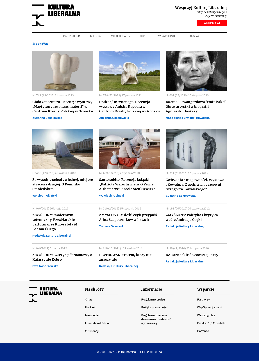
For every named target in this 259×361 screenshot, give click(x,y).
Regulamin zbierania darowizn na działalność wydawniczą (156, 319)
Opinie (143, 36)
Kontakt (90, 307)
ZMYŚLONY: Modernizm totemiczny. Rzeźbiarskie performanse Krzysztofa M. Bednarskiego (55, 222)
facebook (31, 313)
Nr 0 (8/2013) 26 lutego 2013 (50, 208)
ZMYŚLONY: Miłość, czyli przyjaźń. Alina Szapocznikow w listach (128, 217)
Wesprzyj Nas (206, 315)
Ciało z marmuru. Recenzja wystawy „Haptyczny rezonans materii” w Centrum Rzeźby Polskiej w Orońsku (62, 106)
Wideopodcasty (120, 36)
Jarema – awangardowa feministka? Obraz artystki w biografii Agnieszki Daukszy (196, 106)
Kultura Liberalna (56, 15)
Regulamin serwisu (153, 299)
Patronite (203, 331)
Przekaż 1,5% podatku (211, 323)
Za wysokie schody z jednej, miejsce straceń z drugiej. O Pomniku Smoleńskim (62, 184)
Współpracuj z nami (209, 307)
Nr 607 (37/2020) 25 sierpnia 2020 (187, 95)
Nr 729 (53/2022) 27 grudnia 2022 (120, 95)
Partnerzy (203, 299)
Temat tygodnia (70, 36)
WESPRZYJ (212, 23)
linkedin (58, 313)
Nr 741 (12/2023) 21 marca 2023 (53, 95)
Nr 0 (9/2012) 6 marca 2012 (49, 248)
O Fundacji (92, 331)
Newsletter (92, 315)
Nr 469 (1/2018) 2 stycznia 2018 (119, 173)
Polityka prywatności (154, 307)
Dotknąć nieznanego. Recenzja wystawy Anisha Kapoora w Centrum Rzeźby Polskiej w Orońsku (129, 106)
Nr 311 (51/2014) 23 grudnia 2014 (187, 173)
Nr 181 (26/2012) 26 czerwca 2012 (188, 208)
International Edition (97, 323)
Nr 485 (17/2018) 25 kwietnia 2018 (54, 173)
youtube (38, 313)
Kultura (95, 36)
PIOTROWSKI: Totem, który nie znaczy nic (125, 257)
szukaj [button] (194, 36)
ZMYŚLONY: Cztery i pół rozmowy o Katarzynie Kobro (62, 257)
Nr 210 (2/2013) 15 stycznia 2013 (120, 208)
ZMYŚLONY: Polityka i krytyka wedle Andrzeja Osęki (192, 217)
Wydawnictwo (166, 36)
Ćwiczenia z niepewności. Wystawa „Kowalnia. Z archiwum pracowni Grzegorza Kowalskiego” (195, 184)
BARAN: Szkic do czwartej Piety (192, 255)
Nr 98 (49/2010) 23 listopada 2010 (187, 248)
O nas (88, 299)
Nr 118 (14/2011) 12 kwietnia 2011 (121, 248)
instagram (45, 313)
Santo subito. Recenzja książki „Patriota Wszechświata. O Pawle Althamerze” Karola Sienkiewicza (127, 184)
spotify (65, 313)
